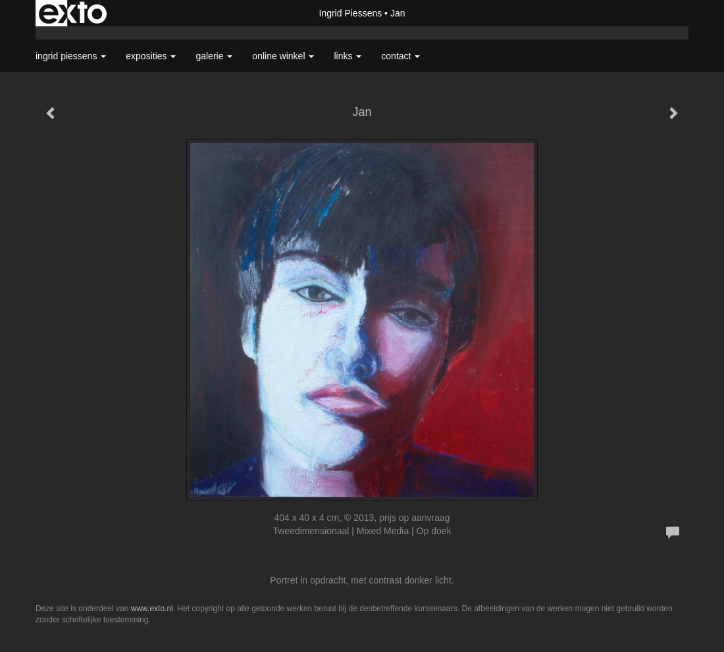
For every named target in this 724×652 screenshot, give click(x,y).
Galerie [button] (213, 56)
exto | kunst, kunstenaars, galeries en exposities (73, 13)
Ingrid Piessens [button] (71, 56)
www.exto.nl (152, 608)
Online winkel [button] (283, 56)
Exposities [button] (151, 56)
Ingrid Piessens (350, 13)
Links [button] (347, 56)
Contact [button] (400, 56)
